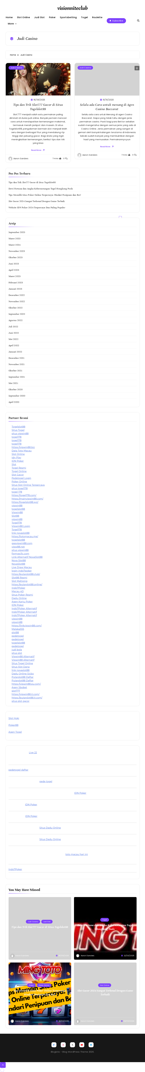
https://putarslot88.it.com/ (27, 697)
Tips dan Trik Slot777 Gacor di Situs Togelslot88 (32, 182)
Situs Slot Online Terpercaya (28, 485)
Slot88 (15, 516)
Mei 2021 (13, 383)
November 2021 (17, 364)
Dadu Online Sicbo (23, 673)
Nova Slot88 (19, 560)
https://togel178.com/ (24, 495)
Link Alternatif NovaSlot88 (27, 557)
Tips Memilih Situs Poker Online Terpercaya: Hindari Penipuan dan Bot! (45, 195)
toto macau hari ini (76, 854)
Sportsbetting (68, 17)
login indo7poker (22, 570)
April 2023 (14, 270)
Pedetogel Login (21, 478)
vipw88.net (18, 546)
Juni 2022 (14, 332)
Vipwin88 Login (21, 526)
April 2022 (14, 345)
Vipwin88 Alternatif (23, 656)
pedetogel (18, 636)
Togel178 (17, 522)
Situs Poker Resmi (22, 594)
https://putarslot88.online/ (27, 584)
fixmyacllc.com (20, 553)
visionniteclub (72, 8)
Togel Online (19, 471)
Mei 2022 (13, 339)
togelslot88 (18, 509)
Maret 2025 (15, 238)
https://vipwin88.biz (23, 447)
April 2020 (14, 402)
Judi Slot (39, 17)
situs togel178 (20, 488)
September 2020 (17, 395)
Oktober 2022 (16, 307)
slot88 (15, 632)
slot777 (16, 691)
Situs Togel (18, 430)
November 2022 (17, 301)
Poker (52, 17)
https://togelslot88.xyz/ (25, 502)
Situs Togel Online (22, 663)
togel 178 (17, 492)
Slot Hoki (14, 718)
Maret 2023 (15, 276)
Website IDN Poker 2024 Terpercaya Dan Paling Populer (37, 207)
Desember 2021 (17, 358)
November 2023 (17, 251)
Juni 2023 (14, 263)
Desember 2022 (17, 295)
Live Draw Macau (22, 567)
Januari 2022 (15, 351)
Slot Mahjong (19, 581)
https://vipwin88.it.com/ (26, 694)
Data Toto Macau (22, 450)
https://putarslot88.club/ (26, 574)
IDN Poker (18, 461)
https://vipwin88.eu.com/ (26, 684)
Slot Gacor (18, 474)
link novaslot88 (21, 533)
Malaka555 (18, 629)
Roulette (97, 17)
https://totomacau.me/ (25, 536)
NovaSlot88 (18, 564)
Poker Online (19, 481)
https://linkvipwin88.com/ (27, 625)
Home (9, 17)
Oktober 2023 (16, 257)
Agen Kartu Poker (22, 601)
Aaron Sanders (20, 158)
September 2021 (17, 376)
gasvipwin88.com (22, 543)
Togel (84, 17)
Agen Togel (15, 732)
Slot (14, 464)
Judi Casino (16, 68)
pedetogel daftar (18, 770)
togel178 (17, 437)
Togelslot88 (18, 426)
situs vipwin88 (20, 433)
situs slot (17, 653)
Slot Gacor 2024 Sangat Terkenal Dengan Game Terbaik (37, 201)
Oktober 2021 (15, 370)
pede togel (45, 781)
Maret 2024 (15, 244)
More (11, 23)
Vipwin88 (17, 512)
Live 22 (33, 752)
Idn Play (16, 457)
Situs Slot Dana (21, 666)
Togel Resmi (19, 468)
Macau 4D (18, 591)
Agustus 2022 (16, 320)
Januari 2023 (15, 288)
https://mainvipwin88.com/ (27, 498)
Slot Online (23, 17)
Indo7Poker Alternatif (24, 608)
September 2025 (17, 232)
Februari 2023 (16, 282)
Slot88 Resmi (19, 577)
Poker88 (13, 725)
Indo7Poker (18, 588)
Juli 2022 (13, 326)
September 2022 (17, 314)
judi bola (17, 649)
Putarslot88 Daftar (23, 677)
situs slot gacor (21, 701)
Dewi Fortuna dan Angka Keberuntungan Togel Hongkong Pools (41, 188)
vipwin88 (17, 505)
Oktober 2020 (16, 389)
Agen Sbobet (19, 687)
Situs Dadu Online (50, 827)
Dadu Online (19, 598)
